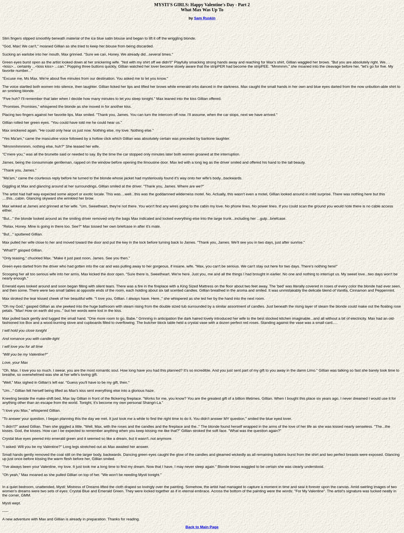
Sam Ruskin (204, 18)
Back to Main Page (202, 527)
